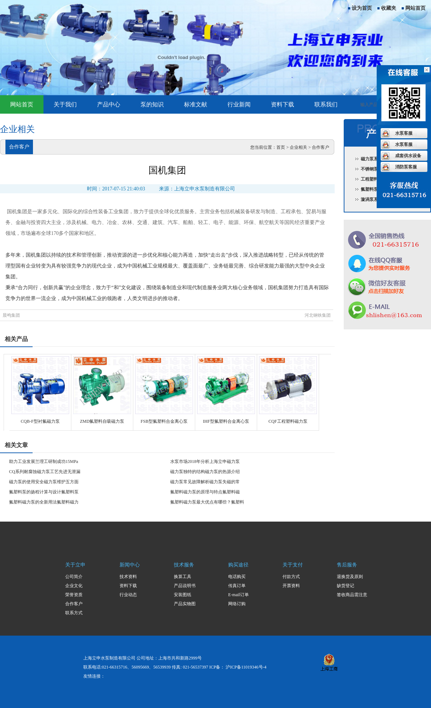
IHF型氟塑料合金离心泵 (226, 421)
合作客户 (320, 147)
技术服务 (184, 565)
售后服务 (347, 565)
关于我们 (65, 104)
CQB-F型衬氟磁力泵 (40, 421)
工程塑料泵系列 (376, 179)
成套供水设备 (408, 155)
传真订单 (237, 585)
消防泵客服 (406, 166)
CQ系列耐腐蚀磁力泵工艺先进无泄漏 (44, 471)
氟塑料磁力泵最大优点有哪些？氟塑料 (207, 502)
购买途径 (238, 565)
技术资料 (128, 576)
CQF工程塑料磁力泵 (287, 421)
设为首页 (362, 8)
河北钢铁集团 (318, 315)
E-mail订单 (238, 594)
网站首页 (415, 8)
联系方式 (74, 612)
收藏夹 (388, 8)
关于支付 (293, 565)
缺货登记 (345, 585)
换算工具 (182, 576)
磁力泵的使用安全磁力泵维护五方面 (44, 481)
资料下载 (282, 104)
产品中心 (108, 104)
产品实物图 (185, 603)
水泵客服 (404, 133)
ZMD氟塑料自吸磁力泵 (102, 421)
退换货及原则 (350, 576)
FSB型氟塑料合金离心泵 (164, 421)
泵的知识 (152, 104)
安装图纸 (182, 594)
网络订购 (237, 603)
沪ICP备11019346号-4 (246, 667)
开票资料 (291, 585)
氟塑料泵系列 (374, 189)
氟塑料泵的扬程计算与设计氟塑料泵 (44, 491)
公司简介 (74, 576)
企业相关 (298, 147)
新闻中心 (130, 565)
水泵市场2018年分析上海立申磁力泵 (205, 461)
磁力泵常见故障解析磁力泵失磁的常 (205, 481)
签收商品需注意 (352, 594)
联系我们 (326, 104)
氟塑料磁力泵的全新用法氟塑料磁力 (44, 502)
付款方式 (291, 576)
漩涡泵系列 (371, 199)
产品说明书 (185, 585)
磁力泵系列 (371, 158)
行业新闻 (239, 104)
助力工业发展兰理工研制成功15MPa (43, 461)
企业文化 (74, 585)
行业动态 (128, 594)
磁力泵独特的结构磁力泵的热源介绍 (205, 471)
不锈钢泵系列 (374, 169)
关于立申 (75, 565)
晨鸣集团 (11, 315)
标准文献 (195, 104)
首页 (280, 147)
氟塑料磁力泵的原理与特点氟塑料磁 (205, 491)
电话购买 (237, 576)
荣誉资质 (74, 594)
